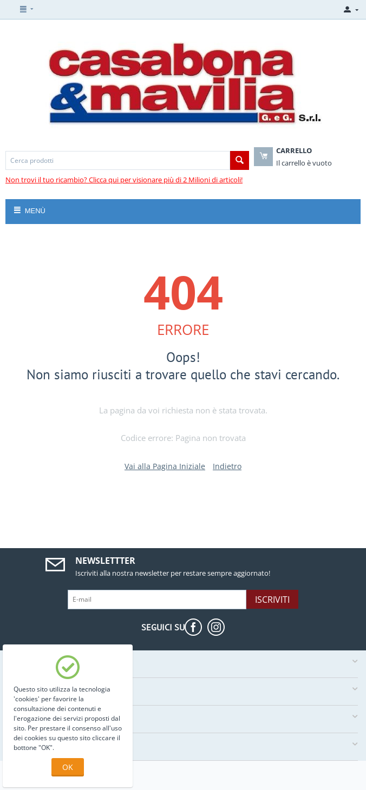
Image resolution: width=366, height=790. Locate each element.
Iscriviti (272, 599)
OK (67, 767)
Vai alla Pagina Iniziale (165, 466)
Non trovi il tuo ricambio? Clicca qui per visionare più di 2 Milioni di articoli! (124, 180)
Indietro (227, 466)
